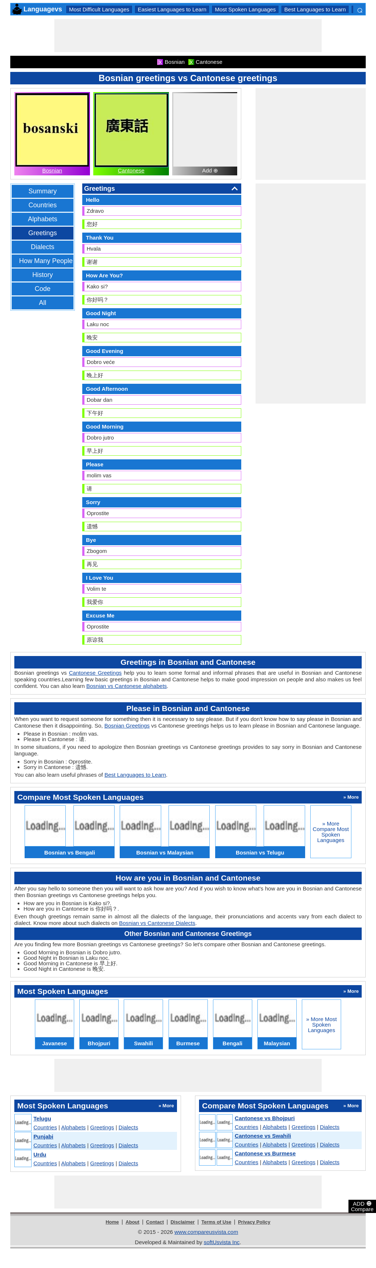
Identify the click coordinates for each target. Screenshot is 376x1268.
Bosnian (52, 170)
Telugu (42, 1118)
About (133, 1222)
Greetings (42, 233)
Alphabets (42, 219)
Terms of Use (216, 1222)
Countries (42, 205)
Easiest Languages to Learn (172, 9)
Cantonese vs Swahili (263, 1136)
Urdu (39, 1154)
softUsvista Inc (222, 1242)
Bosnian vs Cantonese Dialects (157, 923)
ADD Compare (362, 1206)
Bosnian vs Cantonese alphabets (126, 686)
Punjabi (43, 1136)
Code (42, 288)
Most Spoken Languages (245, 9)
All (42, 302)
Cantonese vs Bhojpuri (264, 1118)
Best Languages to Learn (315, 9)
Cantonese (131, 170)
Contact (155, 1222)
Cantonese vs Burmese (265, 1153)
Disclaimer (182, 1222)
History (42, 274)
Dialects (42, 247)
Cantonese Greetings (95, 673)
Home (112, 1222)
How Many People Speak (56, 261)
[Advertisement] (188, 35)
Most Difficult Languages (99, 9)
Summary (42, 191)
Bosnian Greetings (126, 725)
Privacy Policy (254, 1222)
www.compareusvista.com (206, 1232)
